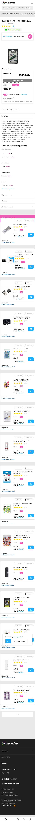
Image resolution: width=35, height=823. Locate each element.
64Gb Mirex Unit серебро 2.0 (21, 629)
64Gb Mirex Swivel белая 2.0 (21, 224)
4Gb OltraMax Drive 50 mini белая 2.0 (21, 598)
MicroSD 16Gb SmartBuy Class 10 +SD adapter (22, 472)
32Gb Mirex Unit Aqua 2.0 (20, 349)
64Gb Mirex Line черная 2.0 (21, 567)
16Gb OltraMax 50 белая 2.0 (21, 411)
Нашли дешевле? (7, 69)
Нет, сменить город (19, 641)
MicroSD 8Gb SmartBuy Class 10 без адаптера (24, 255)
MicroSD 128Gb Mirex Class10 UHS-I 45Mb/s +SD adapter (21, 380)
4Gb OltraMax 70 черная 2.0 (21, 287)
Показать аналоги (17, 80)
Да (8, 641)
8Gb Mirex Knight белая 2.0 (21, 441)
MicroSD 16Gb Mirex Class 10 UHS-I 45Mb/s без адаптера (21, 536)
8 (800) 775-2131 (9, 779)
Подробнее (24, 94)
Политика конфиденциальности (10, 795)
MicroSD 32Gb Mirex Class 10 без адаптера (22, 504)
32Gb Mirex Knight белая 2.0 (21, 690)
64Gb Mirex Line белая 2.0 (21, 660)
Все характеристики (8, 189)
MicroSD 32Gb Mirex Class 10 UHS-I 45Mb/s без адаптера (21, 317)
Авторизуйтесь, (7, 36)
